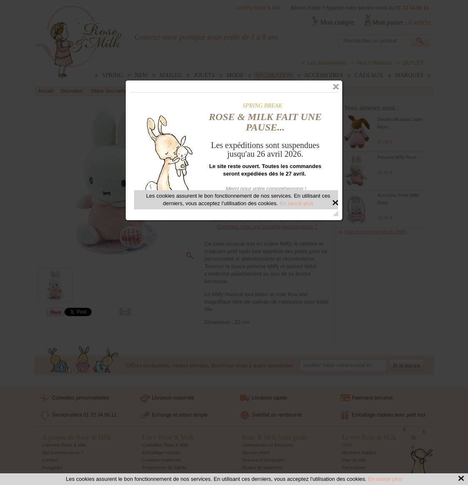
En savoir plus (385, 479)
